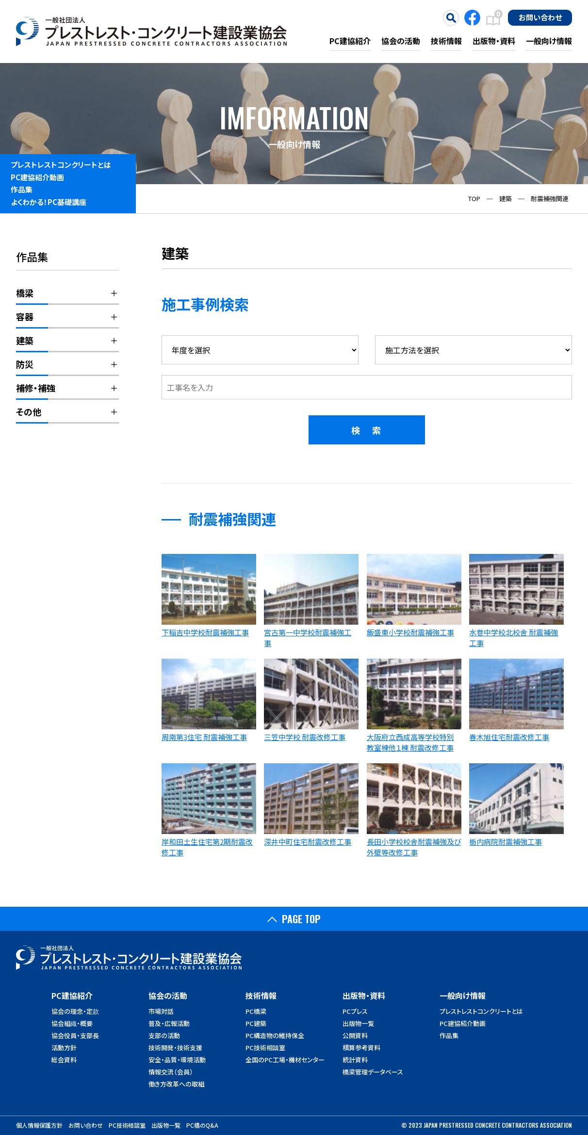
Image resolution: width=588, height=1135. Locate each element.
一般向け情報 (549, 41)
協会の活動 (400, 41)
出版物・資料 (494, 41)
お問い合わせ (540, 17)
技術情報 (446, 41)
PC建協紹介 (350, 41)
